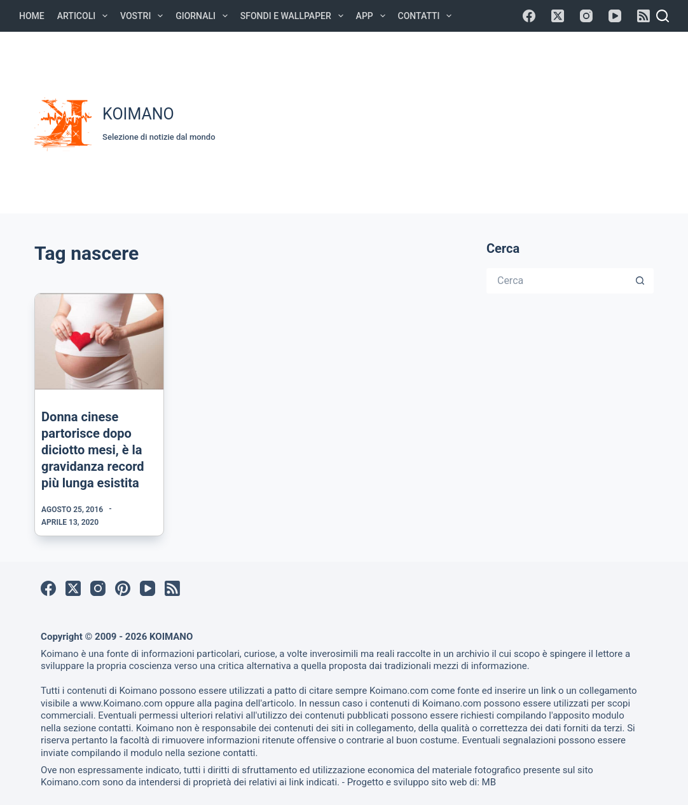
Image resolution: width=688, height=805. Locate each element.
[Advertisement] (458, 121)
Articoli (85, 16)
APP (373, 16)
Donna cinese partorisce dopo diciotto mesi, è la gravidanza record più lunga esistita (92, 449)
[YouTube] (615, 16)
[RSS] (643, 16)
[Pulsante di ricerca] (641, 281)
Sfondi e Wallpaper (294, 16)
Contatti (427, 16)
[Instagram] (586, 16)
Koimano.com (399, 690)
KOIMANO (138, 114)
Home (32, 16)
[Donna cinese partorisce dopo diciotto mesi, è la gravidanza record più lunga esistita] (99, 341)
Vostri (144, 16)
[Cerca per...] (557, 281)
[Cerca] (662, 16)
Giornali (204, 16)
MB (489, 782)
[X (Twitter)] (557, 16)
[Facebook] (529, 16)
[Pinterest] (122, 588)
